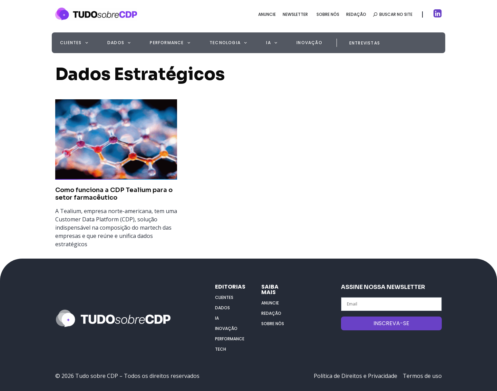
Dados (118, 43)
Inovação (309, 43)
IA (271, 43)
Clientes (74, 43)
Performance (170, 43)
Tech (220, 349)
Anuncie (270, 303)
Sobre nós (272, 324)
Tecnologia (228, 43)
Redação (271, 313)
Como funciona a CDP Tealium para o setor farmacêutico (114, 193)
